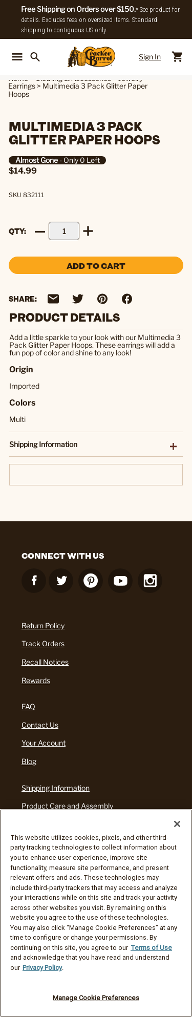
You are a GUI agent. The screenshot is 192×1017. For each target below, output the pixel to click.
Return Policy (43, 625)
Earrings (21, 85)
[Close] (177, 824)
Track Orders (43, 643)
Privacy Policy (42, 967)
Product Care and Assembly (67, 805)
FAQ (28, 706)
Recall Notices (45, 662)
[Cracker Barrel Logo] (91, 57)
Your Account (44, 742)
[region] (96, 913)
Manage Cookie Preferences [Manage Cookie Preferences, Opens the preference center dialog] (96, 997)
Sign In (150, 56)
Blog (29, 761)
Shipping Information (56, 787)
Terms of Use (151, 947)
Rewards (36, 680)
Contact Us (40, 725)
